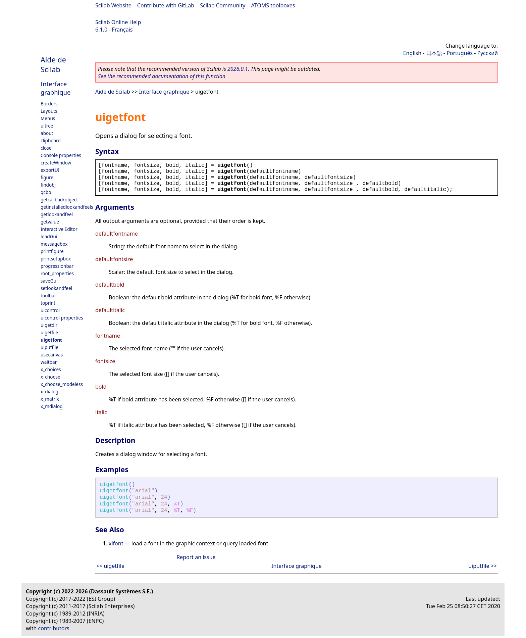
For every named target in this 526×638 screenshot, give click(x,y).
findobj (48, 185)
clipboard (51, 140)
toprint (48, 303)
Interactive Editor (59, 229)
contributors (53, 628)
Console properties (61, 155)
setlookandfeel (56, 288)
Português (459, 53)
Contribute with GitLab (165, 5)
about (47, 133)
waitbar (49, 362)
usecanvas (52, 354)
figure (47, 177)
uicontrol (50, 310)
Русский (487, 53)
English (412, 53)
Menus (48, 118)
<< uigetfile (110, 566)
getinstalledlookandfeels (67, 207)
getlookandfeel (57, 214)
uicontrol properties (62, 317)
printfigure (52, 251)
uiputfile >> (482, 566)
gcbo (46, 192)
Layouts (49, 111)
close (46, 148)
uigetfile (49, 332)
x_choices (51, 369)
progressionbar (57, 266)
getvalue (50, 221)
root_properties (57, 273)
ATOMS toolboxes (273, 5)
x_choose (50, 377)
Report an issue (195, 557)
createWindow (56, 162)
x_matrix (50, 399)
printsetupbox (56, 258)
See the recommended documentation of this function (161, 76)
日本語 (434, 53)
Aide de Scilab (53, 64)
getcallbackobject (59, 199)
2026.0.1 (237, 68)
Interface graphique (55, 88)
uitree (47, 125)
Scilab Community (222, 5)
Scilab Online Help (118, 22)
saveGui (49, 281)
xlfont (116, 543)
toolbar (48, 295)
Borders (49, 103)
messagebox (54, 244)
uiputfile (49, 347)
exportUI (50, 170)
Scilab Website (113, 5)
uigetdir (49, 325)
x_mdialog (52, 406)
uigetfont (51, 340)
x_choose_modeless (62, 384)
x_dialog (49, 391)
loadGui (49, 236)
